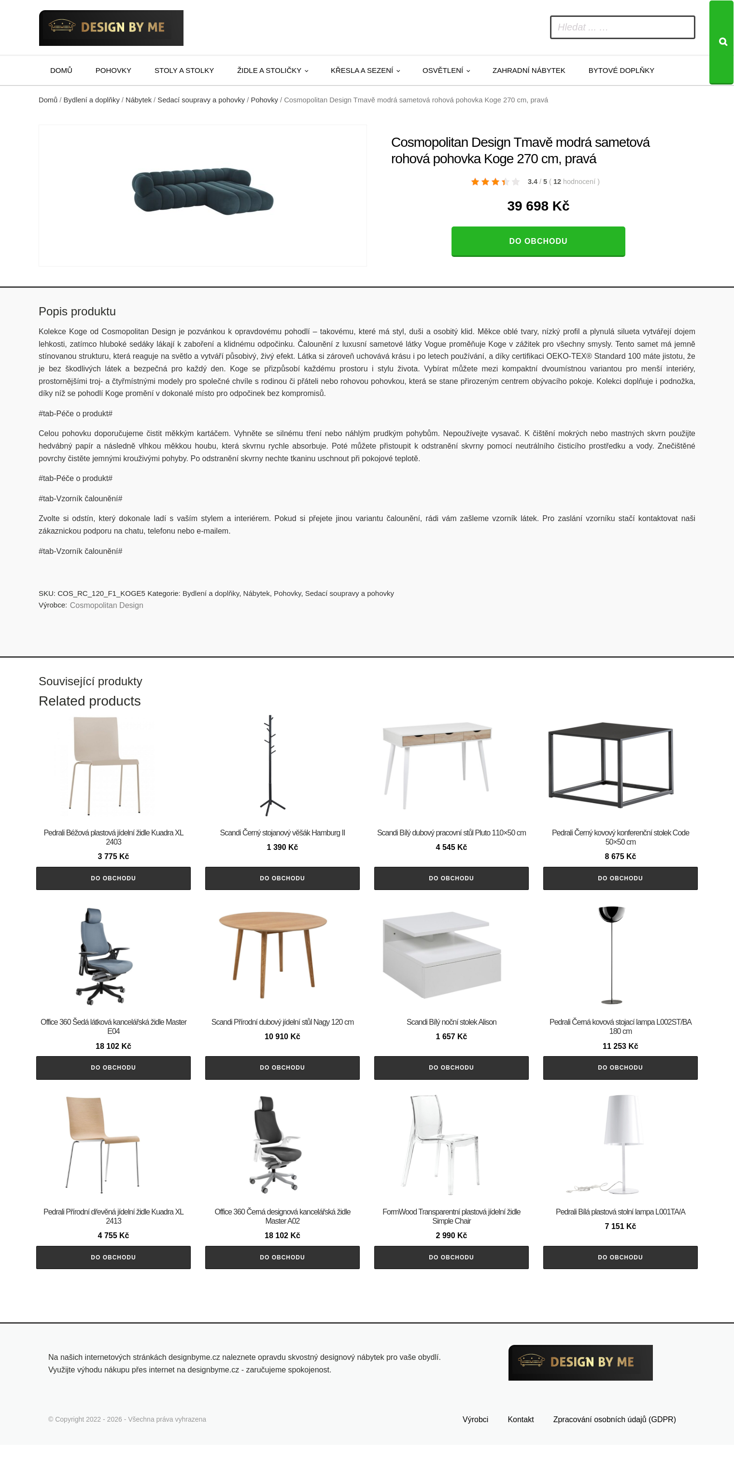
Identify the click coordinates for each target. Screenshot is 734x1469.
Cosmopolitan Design (106, 605)
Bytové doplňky (621, 70)
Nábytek (139, 100)
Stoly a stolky (184, 70)
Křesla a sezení (362, 70)
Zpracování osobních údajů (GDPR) (614, 1444)
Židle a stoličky (269, 70)
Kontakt (521, 1444)
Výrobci (475, 1444)
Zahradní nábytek (529, 70)
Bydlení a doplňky (92, 100)
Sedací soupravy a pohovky (201, 100)
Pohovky (113, 70)
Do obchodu (538, 241)
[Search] (721, 42)
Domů (61, 70)
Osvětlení (443, 70)
